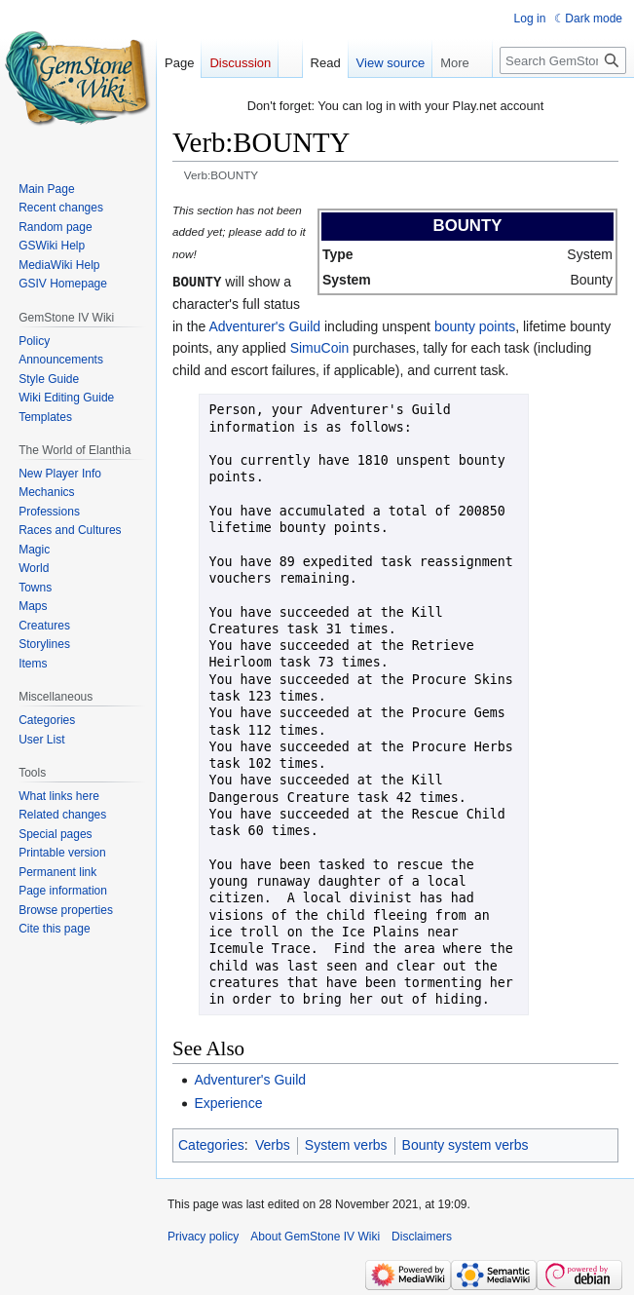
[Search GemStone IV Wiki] (563, 60)
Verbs (272, 1144)
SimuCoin (320, 347)
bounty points (474, 325)
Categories (211, 1144)
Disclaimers (422, 1235)
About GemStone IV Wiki (315, 1235)
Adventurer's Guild (264, 325)
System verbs (346, 1144)
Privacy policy (203, 1235)
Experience (228, 1102)
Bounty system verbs (465, 1144)
